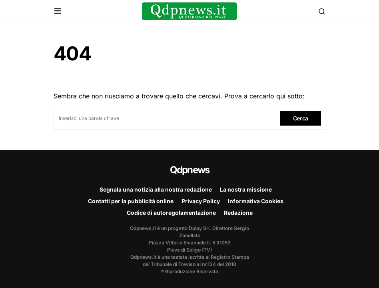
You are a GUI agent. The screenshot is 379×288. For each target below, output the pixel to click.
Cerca (300, 118)
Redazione (238, 212)
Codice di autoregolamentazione (171, 212)
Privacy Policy (201, 201)
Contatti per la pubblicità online (131, 201)
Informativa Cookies (255, 201)
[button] (58, 11)
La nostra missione (246, 189)
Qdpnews (189, 170)
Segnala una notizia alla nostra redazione (156, 189)
